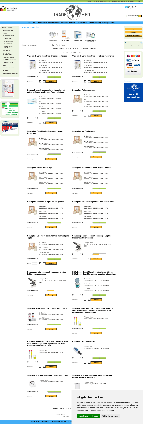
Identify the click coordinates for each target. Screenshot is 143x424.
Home (89, 1)
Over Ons (95, 1)
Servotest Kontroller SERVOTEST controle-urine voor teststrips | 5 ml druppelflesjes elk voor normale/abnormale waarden (47, 344)
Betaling (124, 1)
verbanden (6, 70)
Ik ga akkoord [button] (83, 416)
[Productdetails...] (32, 76)
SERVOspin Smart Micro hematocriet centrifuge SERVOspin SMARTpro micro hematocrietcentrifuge (94, 273)
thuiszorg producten (8, 67)
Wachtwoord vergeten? (133, 35)
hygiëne (5, 33)
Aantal (74, 45)
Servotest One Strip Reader (83, 342)
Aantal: (29, 81)
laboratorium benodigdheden (7, 53)
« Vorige (61, 48)
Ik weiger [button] (95, 416)
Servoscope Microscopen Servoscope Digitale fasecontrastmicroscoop (91, 237)
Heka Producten (54, 22)
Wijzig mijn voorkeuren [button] (110, 416)
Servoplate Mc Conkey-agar (84, 131)
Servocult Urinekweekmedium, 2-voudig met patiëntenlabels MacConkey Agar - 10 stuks (46, 91)
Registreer (134, 32)
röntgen (5, 65)
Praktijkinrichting (8, 62)
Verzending (116, 1)
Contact (138, 1)
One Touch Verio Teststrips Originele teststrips (47, 56)
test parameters (8, 41)
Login (133, 28)
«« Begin (55, 48)
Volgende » (86, 48)
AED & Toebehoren (40, 22)
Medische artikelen (68, 22)
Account (131, 1)
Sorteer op (25, 45)
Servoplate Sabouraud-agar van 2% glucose (45, 202)
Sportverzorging (95, 22)
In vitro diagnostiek (8, 35)
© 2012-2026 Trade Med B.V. (41, 421)
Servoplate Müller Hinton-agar (40, 167)
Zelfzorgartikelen (108, 22)
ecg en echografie (8, 30)
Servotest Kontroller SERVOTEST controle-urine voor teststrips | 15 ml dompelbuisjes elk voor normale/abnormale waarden (92, 310)
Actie (29, 22)
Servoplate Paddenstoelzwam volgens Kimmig (92, 167)
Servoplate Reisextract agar (84, 90)
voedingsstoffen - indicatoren (9, 47)
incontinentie (6, 50)
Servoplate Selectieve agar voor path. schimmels (93, 202)
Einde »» (93, 48)
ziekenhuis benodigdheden (10, 73)
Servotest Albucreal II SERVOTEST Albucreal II (47, 308)
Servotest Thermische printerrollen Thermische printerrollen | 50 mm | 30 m (92, 376)
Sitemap (63, 421)
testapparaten (8, 43)
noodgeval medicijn (8, 57)
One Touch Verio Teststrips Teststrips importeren (93, 56)
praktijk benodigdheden (9, 59)
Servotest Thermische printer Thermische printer (48, 375)
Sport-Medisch (82, 22)
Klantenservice (105, 1)
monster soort (8, 38)
